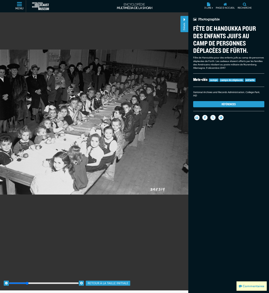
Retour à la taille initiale (108, 280)
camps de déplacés (231, 80)
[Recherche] (244, 6)
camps (214, 80)
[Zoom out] (6, 280)
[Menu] (19, 6)
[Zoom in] (81, 280)
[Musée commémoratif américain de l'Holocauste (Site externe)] (40, 6)
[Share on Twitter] (213, 117)
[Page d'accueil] (225, 6)
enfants (250, 80)
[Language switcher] (221, 117)
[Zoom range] (44, 280)
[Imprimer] (197, 117)
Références (229, 104)
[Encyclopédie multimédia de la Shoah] (134, 6)
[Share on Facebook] (205, 117)
